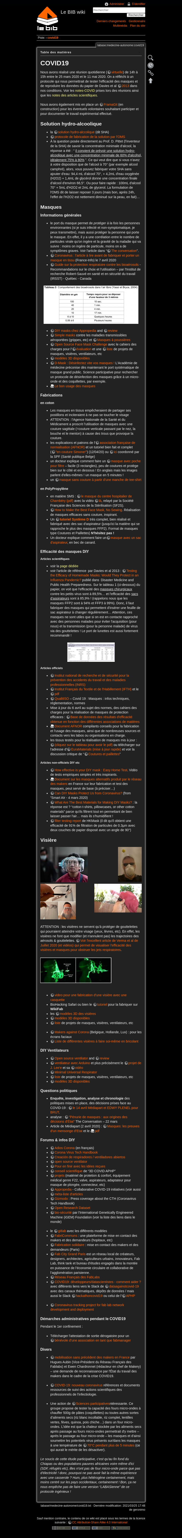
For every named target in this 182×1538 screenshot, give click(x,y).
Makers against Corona (72, 1032)
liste (110, 349)
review (112, 331)
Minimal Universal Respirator (76, 1072)
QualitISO (62, 698)
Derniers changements (111, 21)
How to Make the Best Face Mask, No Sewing (88, 510)
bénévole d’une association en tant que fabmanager (93, 1340)
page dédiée (69, 566)
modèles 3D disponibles (72, 358)
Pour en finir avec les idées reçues (80, 1166)
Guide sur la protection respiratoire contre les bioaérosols (97, 265)
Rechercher (135, 15)
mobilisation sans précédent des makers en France (92, 1357)
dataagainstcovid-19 (124, 1286)
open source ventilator (71, 1161)
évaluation (83, 349)
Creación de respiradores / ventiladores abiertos (90, 1157)
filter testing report (68, 821)
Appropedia (63, 1189)
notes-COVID (85, 90)
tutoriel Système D (74, 519)
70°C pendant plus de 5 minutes (110, 1445)
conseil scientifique (68, 1171)
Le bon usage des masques (75, 386)
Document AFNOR (68, 726)
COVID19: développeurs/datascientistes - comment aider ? (98, 1282)
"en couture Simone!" (71, 452)
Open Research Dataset (72, 1208)
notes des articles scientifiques (74, 95)
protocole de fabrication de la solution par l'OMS (90, 137)
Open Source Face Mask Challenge (81, 344)
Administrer (116, 4)
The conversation (123, 251)
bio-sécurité (63, 1212)
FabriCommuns (66, 1236)
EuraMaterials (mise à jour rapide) (96, 749)
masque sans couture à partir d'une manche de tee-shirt (100, 480)
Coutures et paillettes (104, 754)
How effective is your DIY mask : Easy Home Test (91, 770)
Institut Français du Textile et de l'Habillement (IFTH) (93, 689)
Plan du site (137, 25)
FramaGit (110, 104)
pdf (57, 694)
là (100, 501)
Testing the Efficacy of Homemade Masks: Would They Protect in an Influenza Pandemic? (94, 575)
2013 (125, 86)
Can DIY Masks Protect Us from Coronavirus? (88, 793)
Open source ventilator (71, 1058)
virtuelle (117, 72)
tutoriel (102, 1004)
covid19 (52, 37)
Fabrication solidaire (69, 1245)
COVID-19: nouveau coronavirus (78, 1385)
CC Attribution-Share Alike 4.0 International (99, 1522)
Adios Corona (65, 1148)
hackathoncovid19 (89, 1296)
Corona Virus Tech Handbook (76, 1152)
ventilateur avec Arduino (72, 1063)
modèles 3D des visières (78, 1014)
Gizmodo (61, 1198)
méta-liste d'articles (69, 1194)
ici (115, 452)
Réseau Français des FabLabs (77, 1277)
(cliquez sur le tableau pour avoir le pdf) (84, 745)
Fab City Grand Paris (70, 1254)
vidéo (79, 1068)
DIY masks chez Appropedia (75, 331)
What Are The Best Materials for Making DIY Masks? (93, 802)
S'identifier (138, 4)
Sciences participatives (93, 1403)
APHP (130, 1296)
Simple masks (65, 335)
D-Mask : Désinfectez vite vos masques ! (84, 363)
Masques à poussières (113, 340)
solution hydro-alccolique (76, 132)
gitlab (62, 1231)
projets (59, 1175)
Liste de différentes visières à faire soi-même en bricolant (96, 1041)
